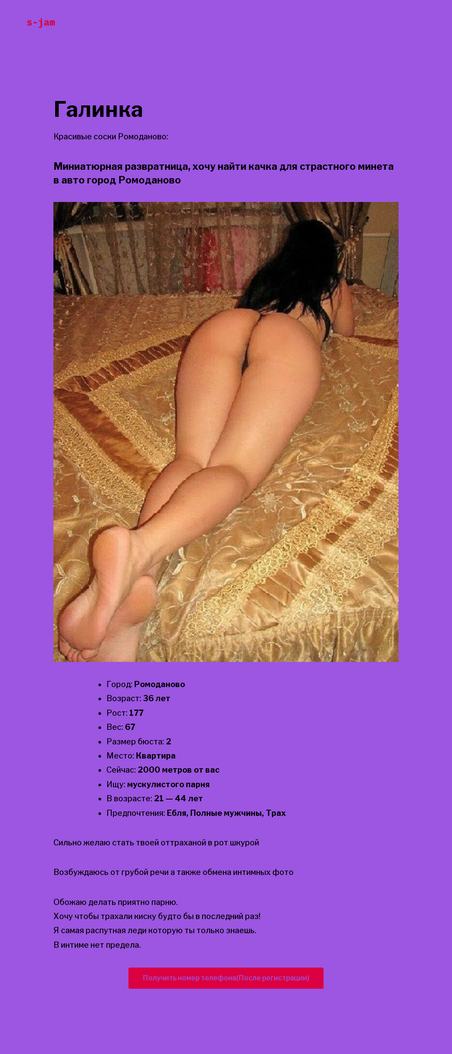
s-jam (40, 21)
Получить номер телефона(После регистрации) (226, 978)
